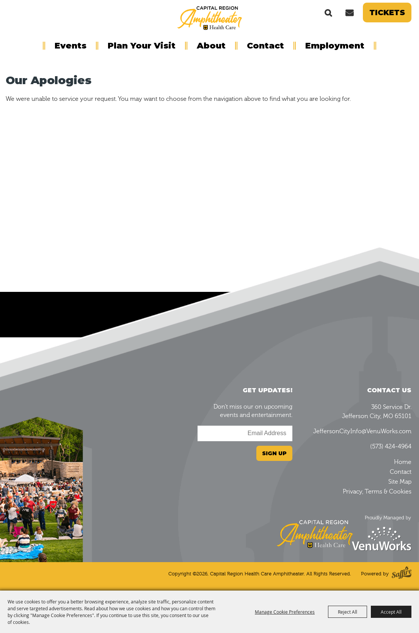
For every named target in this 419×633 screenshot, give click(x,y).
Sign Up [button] (274, 453)
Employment (334, 46)
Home (402, 462)
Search (328, 12)
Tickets (387, 12)
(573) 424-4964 (390, 446)
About (211, 46)
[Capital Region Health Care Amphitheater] (210, 17)
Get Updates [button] (349, 12)
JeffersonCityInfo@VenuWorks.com (362, 431)
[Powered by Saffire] (401, 574)
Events (70, 46)
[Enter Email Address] (245, 433)
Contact (265, 46)
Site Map (399, 481)
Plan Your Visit (142, 46)
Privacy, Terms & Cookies (377, 491)
